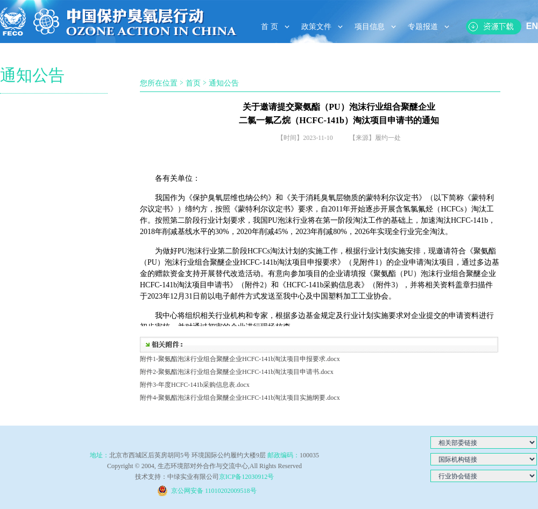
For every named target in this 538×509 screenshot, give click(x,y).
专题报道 (423, 27)
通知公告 (224, 83)
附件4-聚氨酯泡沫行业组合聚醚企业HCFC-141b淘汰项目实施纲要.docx (240, 397)
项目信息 (370, 27)
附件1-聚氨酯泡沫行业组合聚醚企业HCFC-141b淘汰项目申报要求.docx (240, 359)
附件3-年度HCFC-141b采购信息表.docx (195, 384)
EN (532, 26)
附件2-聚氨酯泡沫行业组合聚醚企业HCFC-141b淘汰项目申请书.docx (237, 372)
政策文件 (316, 27)
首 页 (269, 27)
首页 (193, 83)
